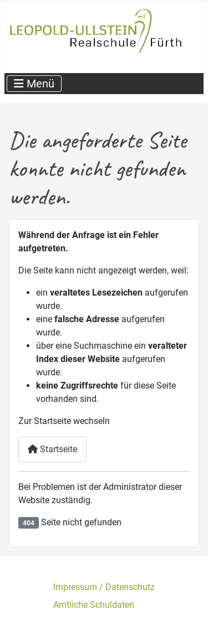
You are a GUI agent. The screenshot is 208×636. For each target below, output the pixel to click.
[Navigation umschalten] (34, 83)
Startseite (52, 449)
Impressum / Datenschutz (104, 587)
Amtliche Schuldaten (93, 604)
